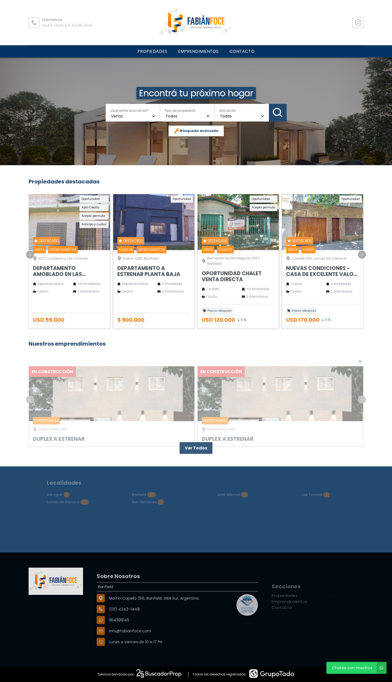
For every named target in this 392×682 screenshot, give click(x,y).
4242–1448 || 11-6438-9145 (67, 25)
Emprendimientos (198, 51)
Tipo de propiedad (179, 110)
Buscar (277, 112)
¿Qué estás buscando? (129, 110)
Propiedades (152, 51)
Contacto (242, 51)
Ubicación (227, 110)
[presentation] (30, 270)
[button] (360, 373)
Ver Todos (195, 448)
